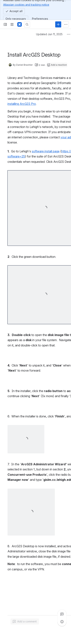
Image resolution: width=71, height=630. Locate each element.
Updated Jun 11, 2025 (49, 34)
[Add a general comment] (25, 621)
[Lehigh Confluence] (20, 24)
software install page (46, 151)
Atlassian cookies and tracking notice (26, 4)
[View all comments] (62, 614)
